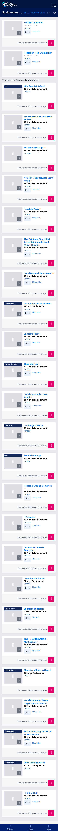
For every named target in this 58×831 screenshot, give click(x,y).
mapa (27, 28)
